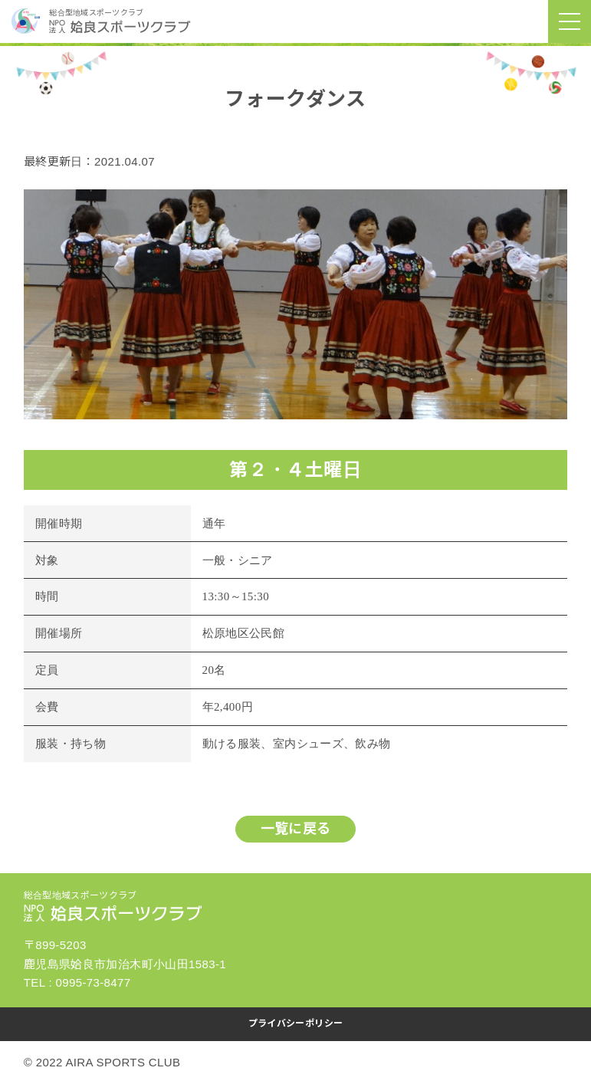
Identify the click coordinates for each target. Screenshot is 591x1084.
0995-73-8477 (93, 982)
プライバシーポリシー (295, 1023)
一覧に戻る (296, 828)
